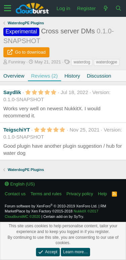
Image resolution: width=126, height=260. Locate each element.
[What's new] (105, 8)
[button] (7, 8)
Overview (14, 76)
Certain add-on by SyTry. (63, 216)
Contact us (15, 193)
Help (102, 193)
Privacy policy (80, 193)
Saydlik (12, 92)
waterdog (82, 62)
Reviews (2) (44, 76)
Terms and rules (46, 193)
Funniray (17, 61)
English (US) (20, 183)
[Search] (118, 8)
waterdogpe (106, 62)
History (72, 76)
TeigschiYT (16, 130)
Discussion (99, 76)
